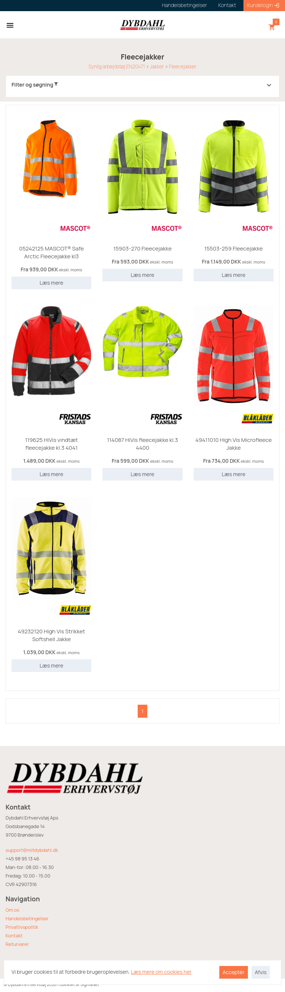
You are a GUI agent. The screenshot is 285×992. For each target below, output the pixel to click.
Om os (12, 910)
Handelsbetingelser (27, 918)
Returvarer (17, 944)
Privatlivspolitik (22, 927)
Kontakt (14, 935)
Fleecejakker (182, 66)
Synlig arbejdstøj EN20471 (116, 66)
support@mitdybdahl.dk (32, 850)
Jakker (157, 66)
